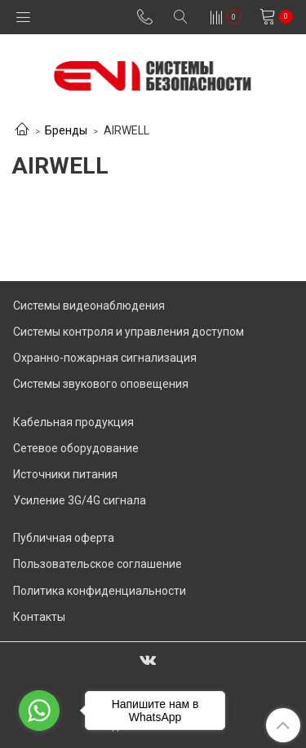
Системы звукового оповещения (100, 383)
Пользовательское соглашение (97, 563)
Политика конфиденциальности (99, 590)
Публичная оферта (63, 537)
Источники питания (65, 474)
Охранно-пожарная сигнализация (105, 357)
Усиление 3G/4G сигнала (79, 500)
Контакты (39, 616)
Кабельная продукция (73, 422)
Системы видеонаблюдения (89, 305)
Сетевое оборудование (76, 448)
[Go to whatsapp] (39, 710)
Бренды (66, 130)
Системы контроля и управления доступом (128, 331)
